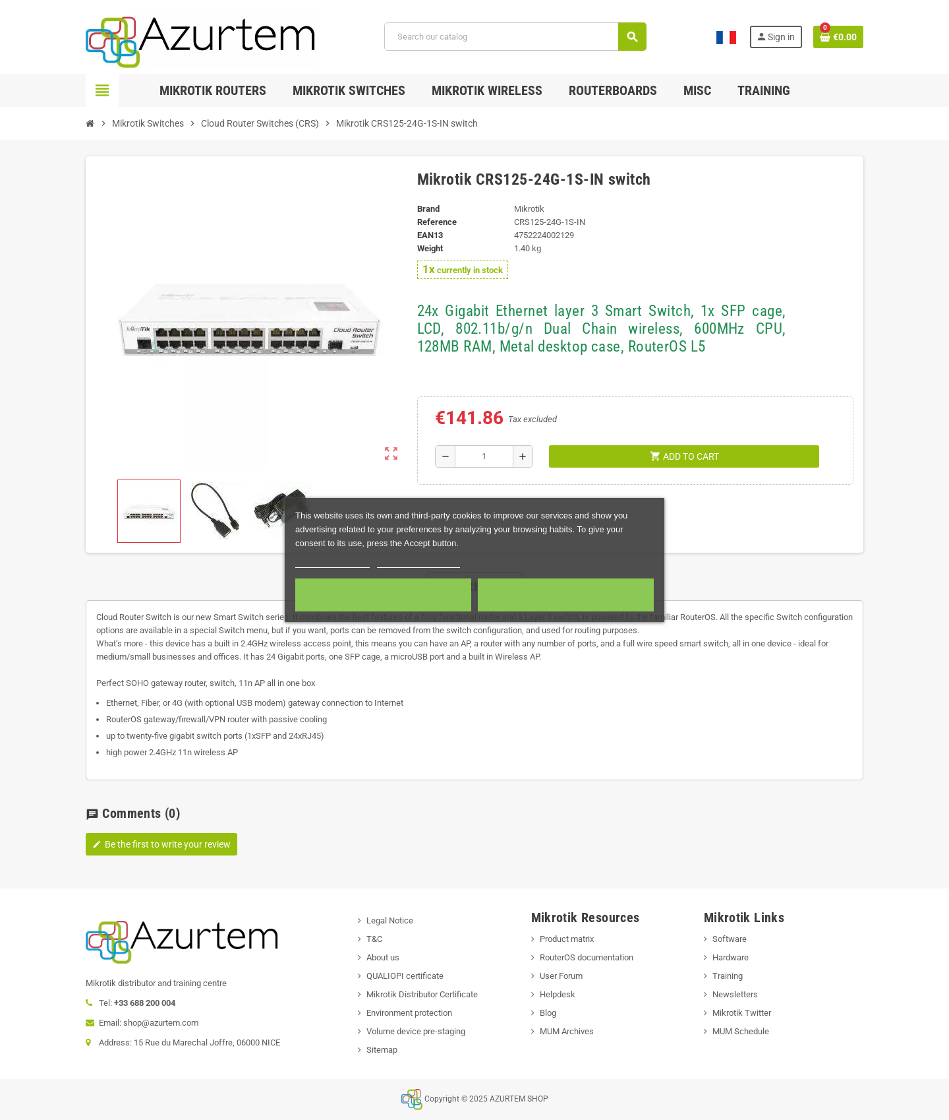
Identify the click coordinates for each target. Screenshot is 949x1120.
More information (332, 561)
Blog (548, 1013)
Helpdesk (557, 994)
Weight (430, 248)
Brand (428, 209)
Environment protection (409, 1013)
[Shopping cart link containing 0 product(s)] (838, 37)
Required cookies (383, 595)
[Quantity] (484, 456)
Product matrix (567, 939)
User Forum (561, 976)
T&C (374, 939)
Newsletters (735, 994)
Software (729, 939)
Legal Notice (389, 920)
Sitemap (381, 1050)
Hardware (730, 957)
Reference (437, 222)
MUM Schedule (740, 1031)
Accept (566, 595)
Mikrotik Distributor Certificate (422, 994)
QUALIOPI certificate (405, 976)
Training (727, 976)
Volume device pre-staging (415, 1031)
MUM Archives (567, 1031)
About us (382, 957)
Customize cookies (418, 561)
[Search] (515, 36)
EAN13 (430, 235)
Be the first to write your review (161, 844)
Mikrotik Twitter (741, 1013)
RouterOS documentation (586, 957)
